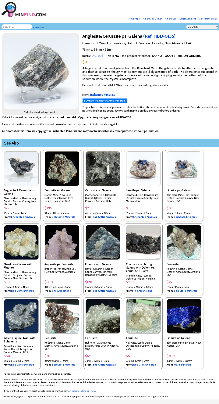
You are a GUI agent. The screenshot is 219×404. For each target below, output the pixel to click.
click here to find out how (82, 390)
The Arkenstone (61, 290)
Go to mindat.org (208, 18)
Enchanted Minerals (23, 216)
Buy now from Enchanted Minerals (104, 100)
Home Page (134, 18)
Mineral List (170, 18)
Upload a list (38, 27)
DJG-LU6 (97, 56)
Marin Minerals (182, 364)
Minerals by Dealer (152, 18)
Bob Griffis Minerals (63, 216)
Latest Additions (187, 18)
